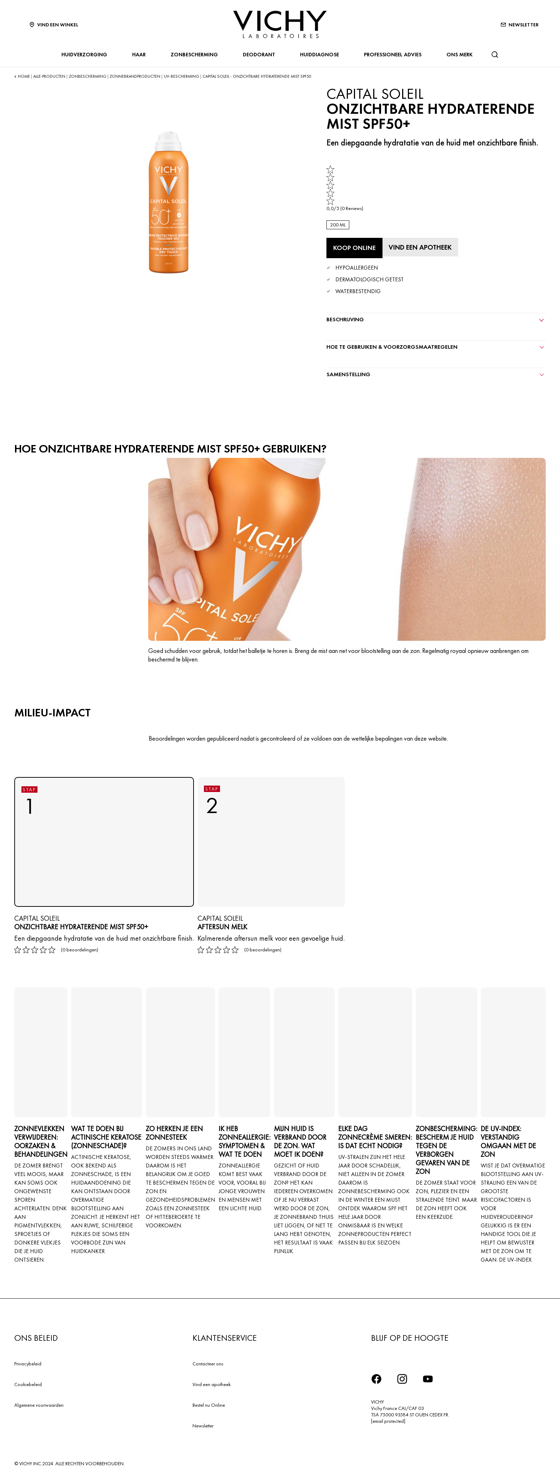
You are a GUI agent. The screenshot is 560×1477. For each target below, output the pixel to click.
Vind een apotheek (211, 1383)
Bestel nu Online (208, 1404)
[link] (344, 188)
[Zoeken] (494, 54)
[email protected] (388, 1420)
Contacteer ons (207, 1363)
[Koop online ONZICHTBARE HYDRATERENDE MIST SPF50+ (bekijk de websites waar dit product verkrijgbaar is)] (354, 248)
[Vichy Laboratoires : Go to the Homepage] (280, 24)
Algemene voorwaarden (39, 1404)
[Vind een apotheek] (421, 247)
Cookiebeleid (28, 1383)
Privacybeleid (27, 1363)
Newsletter (203, 1425)
